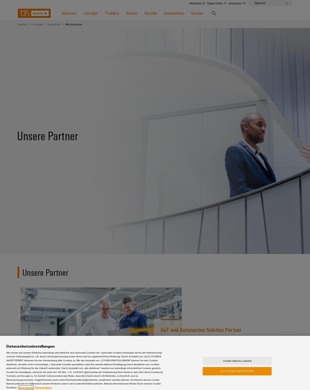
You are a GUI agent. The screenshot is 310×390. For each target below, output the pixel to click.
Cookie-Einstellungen (237, 364)
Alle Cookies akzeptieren (237, 374)
